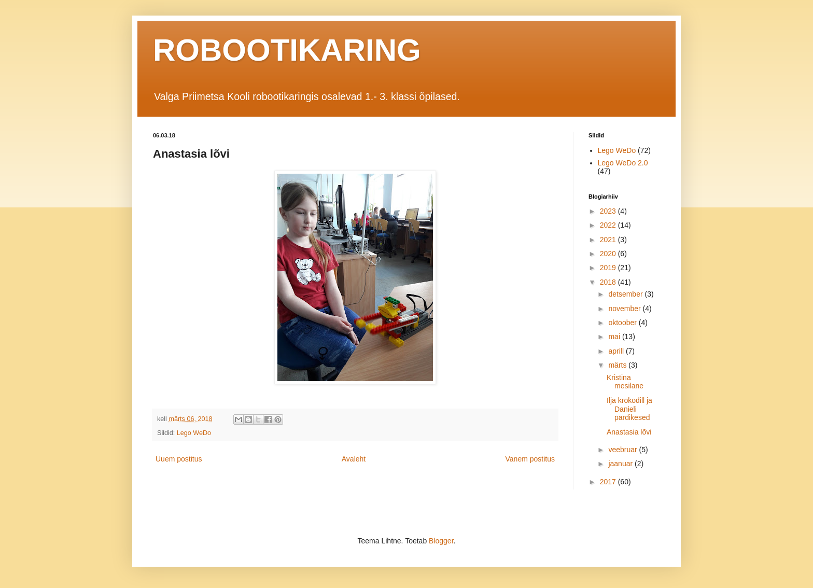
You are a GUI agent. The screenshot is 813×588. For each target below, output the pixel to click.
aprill (616, 351)
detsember (626, 294)
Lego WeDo (194, 433)
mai (615, 336)
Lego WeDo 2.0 (623, 163)
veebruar (623, 449)
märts (618, 365)
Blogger (441, 541)
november (625, 308)
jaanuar (621, 463)
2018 (609, 282)
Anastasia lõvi (629, 432)
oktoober (623, 322)
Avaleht (354, 459)
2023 (609, 211)
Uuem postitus (179, 459)
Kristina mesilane (625, 381)
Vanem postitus (530, 459)
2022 (609, 225)
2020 (609, 253)
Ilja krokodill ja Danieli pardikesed (629, 409)
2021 (609, 239)
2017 (609, 482)
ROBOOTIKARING (287, 50)
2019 (609, 267)
